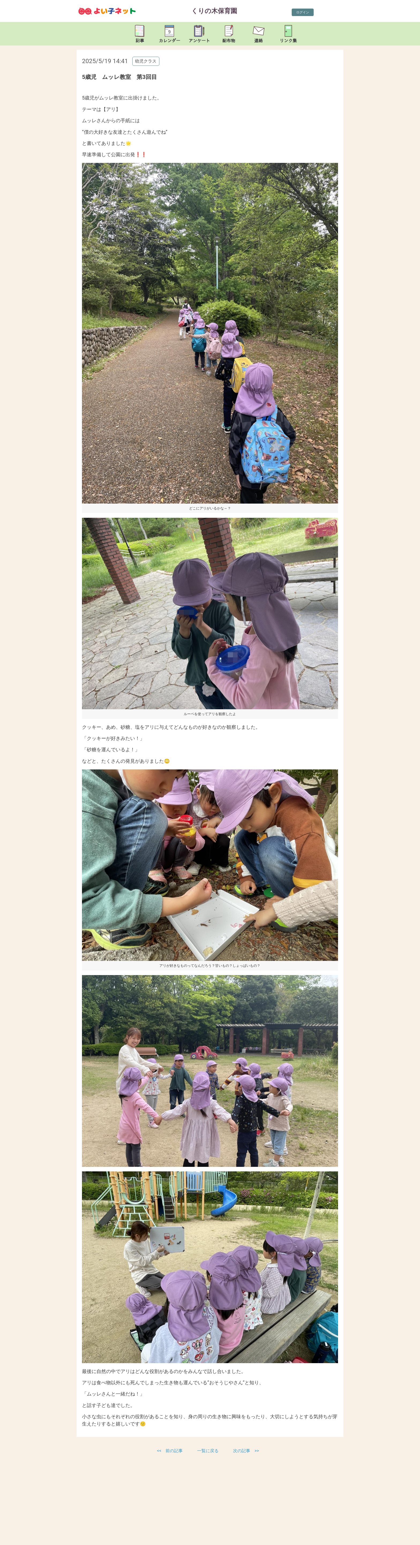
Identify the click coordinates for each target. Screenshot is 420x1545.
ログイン (302, 12)
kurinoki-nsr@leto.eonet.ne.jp (135, 1539)
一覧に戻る (208, 1450)
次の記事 (241, 1450)
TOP (398, 1537)
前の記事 (174, 1450)
